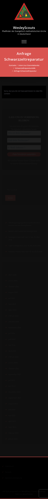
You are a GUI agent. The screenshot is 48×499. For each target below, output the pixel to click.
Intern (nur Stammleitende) (28, 65)
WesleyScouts (24, 27)
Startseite (12, 65)
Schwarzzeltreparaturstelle (25, 68)
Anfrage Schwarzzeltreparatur (25, 71)
